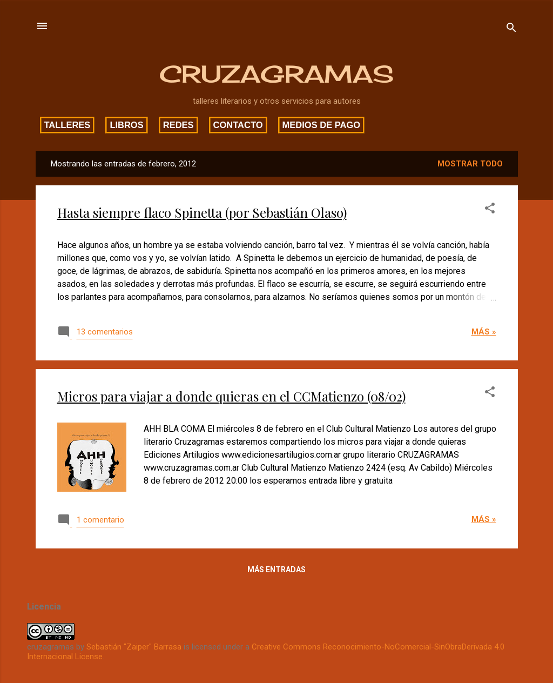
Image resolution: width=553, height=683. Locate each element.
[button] (489, 210)
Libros (126, 125)
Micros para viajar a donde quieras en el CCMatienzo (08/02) (231, 396)
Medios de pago (321, 125)
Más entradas (276, 569)
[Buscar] (511, 29)
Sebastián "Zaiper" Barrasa (133, 647)
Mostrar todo (470, 164)
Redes (178, 125)
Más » (483, 332)
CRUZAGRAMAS (276, 74)
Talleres (67, 125)
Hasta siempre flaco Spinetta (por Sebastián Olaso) (202, 212)
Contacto (238, 125)
